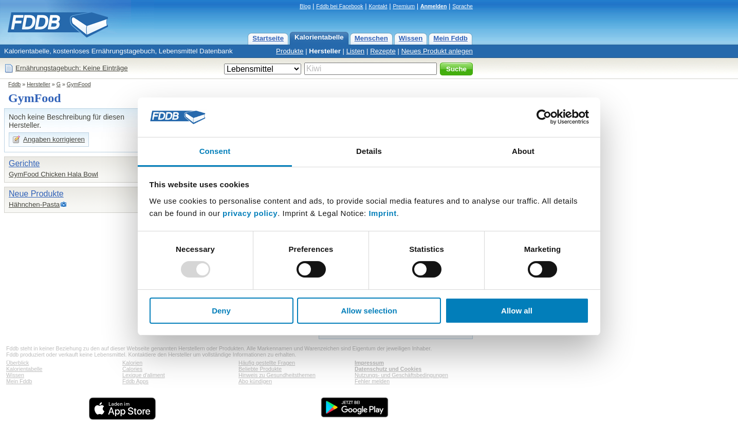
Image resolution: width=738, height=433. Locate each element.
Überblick (17, 363)
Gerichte (24, 163)
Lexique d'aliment (143, 375)
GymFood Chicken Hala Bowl (53, 174)
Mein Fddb (450, 38)
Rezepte (383, 51)
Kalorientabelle (319, 37)
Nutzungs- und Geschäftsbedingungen (401, 375)
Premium (404, 6)
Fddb (14, 84)
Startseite (268, 38)
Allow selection (369, 310)
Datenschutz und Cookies (388, 369)
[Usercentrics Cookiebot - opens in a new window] (544, 117)
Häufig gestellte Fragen (266, 363)
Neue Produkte (36, 193)
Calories (132, 369)
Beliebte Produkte (260, 369)
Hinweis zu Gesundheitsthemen (277, 375)
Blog (305, 6)
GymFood (79, 84)
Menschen (371, 38)
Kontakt (377, 6)
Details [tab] (369, 151)
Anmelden (433, 6)
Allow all (516, 310)
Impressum (369, 363)
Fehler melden (372, 381)
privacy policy (250, 213)
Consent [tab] (215, 151)
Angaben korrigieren (54, 139)
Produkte (289, 51)
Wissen (411, 38)
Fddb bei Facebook (339, 6)
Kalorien (132, 363)
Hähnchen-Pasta (34, 204)
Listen (355, 51)
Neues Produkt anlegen (437, 51)
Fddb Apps (135, 381)
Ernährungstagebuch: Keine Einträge (71, 68)
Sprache (462, 6)
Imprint (382, 213)
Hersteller (325, 51)
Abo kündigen (255, 381)
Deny (221, 310)
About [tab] (523, 151)
